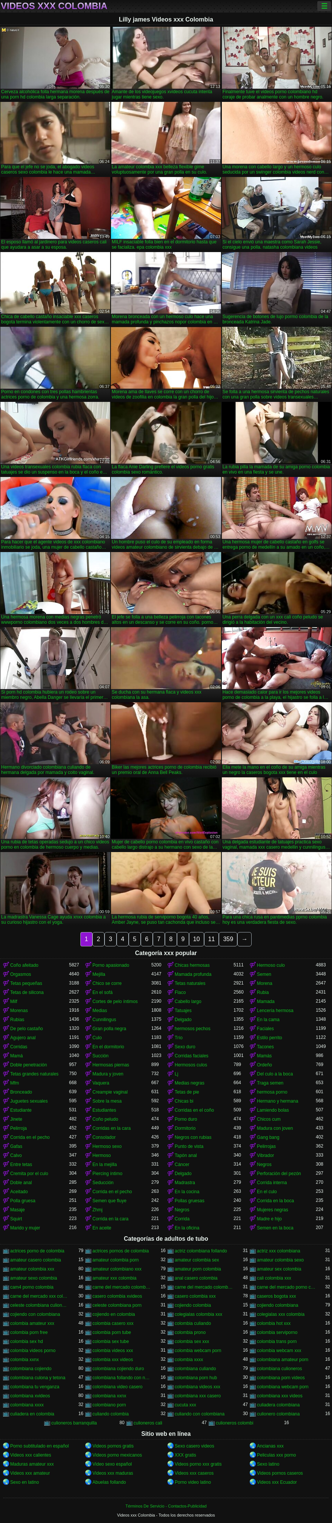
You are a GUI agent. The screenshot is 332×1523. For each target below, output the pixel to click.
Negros (264, 1164)
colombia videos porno (32, 1350)
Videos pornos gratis (113, 1446)
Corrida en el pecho (30, 1137)
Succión (100, 1055)
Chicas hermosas (192, 965)
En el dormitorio (108, 1046)
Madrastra (185, 1182)
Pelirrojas (266, 1146)
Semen (264, 974)
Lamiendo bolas (273, 1110)
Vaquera (100, 1083)
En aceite (101, 1228)
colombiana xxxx (27, 1405)
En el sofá (102, 992)
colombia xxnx (24, 1359)
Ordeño (264, 1065)
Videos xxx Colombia (54, 6)
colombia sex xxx (192, 1341)
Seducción (103, 1182)
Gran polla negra (109, 1028)
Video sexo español (112, 1464)
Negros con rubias (193, 1137)
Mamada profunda (193, 974)
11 (211, 939)
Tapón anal (186, 1155)
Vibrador (265, 1155)
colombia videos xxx (112, 1350)
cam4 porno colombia (32, 1287)
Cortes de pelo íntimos (115, 1001)
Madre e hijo (269, 1218)
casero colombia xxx (195, 1296)
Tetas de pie (187, 1092)
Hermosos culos (191, 1065)
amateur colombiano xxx (116, 1269)
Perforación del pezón (279, 1173)
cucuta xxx (185, 1405)
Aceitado (19, 1191)
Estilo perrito (269, 1037)
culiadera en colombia (32, 1414)
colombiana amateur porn (282, 1359)
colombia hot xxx (273, 1323)
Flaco (180, 992)
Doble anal (21, 1182)
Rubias (17, 1019)
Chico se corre (106, 983)
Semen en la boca (275, 1228)
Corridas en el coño (194, 1110)
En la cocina (187, 1191)
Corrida (182, 1218)
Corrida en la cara (110, 1218)
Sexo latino (268, 1464)
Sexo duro (185, 1046)
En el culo (267, 1191)
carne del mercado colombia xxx (204, 1287)
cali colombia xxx (274, 1278)
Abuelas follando (109, 1482)
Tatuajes (183, 1010)
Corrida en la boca (275, 1200)
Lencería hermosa (275, 1010)
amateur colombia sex (197, 1260)
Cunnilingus (104, 1019)
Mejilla (98, 974)
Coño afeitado (24, 965)
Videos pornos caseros (280, 1473)
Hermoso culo (271, 965)
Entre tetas (21, 1164)
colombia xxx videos (112, 1359)
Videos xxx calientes (30, 1455)
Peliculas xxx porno (276, 1455)
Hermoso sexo (106, 1146)
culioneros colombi (234, 1423)
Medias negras (189, 1083)
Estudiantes (104, 1110)
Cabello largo (188, 1001)
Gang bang (268, 1137)
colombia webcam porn (198, 1350)
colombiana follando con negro (121, 1377)
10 (196, 939)
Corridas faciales (191, 1055)
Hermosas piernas (110, 1065)
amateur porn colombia (198, 1269)
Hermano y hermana (277, 1101)
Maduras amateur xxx (32, 1464)
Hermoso (101, 1155)
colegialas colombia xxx (198, 1314)
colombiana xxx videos (280, 1395)
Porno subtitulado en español (39, 1446)
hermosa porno (272, 1092)
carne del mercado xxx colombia (39, 1296)
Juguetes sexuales (29, 1101)
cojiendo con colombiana (35, 1314)
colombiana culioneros (279, 1368)
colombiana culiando (195, 1368)
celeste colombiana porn (116, 1305)
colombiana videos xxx (197, 1386)
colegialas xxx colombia (280, 1314)
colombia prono (190, 1332)
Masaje (17, 1209)
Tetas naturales (190, 983)
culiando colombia (110, 1414)
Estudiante (21, 1110)
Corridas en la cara (111, 1128)
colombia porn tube (111, 1332)
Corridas (18, 1046)
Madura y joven (107, 1074)
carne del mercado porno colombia (286, 1287)
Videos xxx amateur (30, 1473)
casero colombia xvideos (117, 1296)
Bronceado (21, 1092)
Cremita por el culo (29, 1173)
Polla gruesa (22, 1200)
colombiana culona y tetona (37, 1377)
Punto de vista (189, 1146)
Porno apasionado (110, 965)
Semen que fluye (109, 1200)
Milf (13, 1001)
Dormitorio (185, 1128)
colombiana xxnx (109, 1395)
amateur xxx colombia (114, 1278)
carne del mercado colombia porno (121, 1287)
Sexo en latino (24, 1482)
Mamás (264, 1055)
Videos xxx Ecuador (277, 1482)
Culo (97, 1037)
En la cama (268, 1019)
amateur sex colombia (279, 1269)
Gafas (16, 1146)
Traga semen (270, 1083)
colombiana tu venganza (34, 1386)
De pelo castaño (26, 1028)
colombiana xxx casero (198, 1395)
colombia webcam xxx (279, 1350)
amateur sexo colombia (33, 1278)
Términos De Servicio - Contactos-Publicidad (166, 1506)
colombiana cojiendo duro (118, 1368)
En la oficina (187, 1228)
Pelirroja (18, 1128)
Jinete (16, 1119)
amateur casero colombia (35, 1260)
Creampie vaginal (110, 1092)
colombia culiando (193, 1323)
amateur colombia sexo (280, 1260)
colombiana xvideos (30, 1395)
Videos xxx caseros (194, 1473)
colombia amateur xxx (32, 1323)
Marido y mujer (25, 1228)
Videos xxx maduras (112, 1473)
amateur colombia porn (115, 1260)
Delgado (183, 1019)
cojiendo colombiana (277, 1305)
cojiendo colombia (193, 1305)
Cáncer (182, 1164)
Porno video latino (193, 1482)
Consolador (103, 1137)
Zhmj (97, 1209)
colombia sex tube (110, 1341)
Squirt (16, 1218)
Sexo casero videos (194, 1446)
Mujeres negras (272, 1209)
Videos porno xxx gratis (198, 1464)
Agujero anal (22, 1037)
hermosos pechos (193, 1028)
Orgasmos (20, 974)
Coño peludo (105, 1119)
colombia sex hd (26, 1341)
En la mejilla (104, 1164)
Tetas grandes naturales (34, 1074)
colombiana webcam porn (283, 1386)
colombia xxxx (189, 1359)
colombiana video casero (117, 1386)
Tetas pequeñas (26, 983)
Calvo (16, 1155)
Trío (179, 1037)
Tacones (265, 1046)
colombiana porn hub (196, 1377)
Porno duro (186, 1119)
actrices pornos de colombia (120, 1251)
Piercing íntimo (107, 1173)
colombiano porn (109, 1405)
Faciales (265, 1028)
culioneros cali (148, 1423)
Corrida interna (272, 1182)
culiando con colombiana (199, 1414)
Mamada (266, 1001)
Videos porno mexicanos (117, 1455)
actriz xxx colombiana (278, 1251)
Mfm (14, 1083)
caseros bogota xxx (276, 1296)
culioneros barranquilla (74, 1423)
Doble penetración (28, 1065)
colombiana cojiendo (30, 1368)
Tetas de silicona (27, 992)
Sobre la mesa (106, 1101)
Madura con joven (275, 1128)
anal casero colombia (196, 1278)
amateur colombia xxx (32, 1269)
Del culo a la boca (275, 1074)
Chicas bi (184, 1101)
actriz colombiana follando (201, 1251)
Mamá (16, 1055)
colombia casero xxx (113, 1323)
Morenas (19, 1010)
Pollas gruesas (189, 1200)
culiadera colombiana (278, 1405)
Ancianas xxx (270, 1446)
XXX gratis (185, 1455)
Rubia (263, 992)
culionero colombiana (278, 1414)
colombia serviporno (277, 1332)
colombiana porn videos (281, 1377)
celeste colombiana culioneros (39, 1305)
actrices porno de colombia (37, 1251)
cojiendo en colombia (113, 1314)
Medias (99, 1010)
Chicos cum (269, 1119)
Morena (264, 983)
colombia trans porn (277, 1341)
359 (228, 939)
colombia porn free (29, 1332)
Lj (176, 1074)
